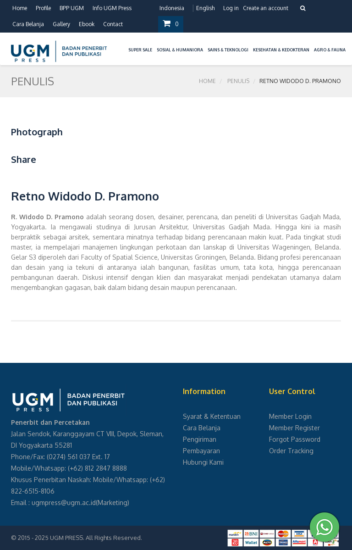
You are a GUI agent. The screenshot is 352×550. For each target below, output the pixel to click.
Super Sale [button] (140, 49)
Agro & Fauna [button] (330, 49)
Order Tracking (291, 451)
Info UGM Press (112, 8)
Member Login (290, 416)
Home (19, 8)
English (205, 8)
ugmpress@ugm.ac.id (64, 502)
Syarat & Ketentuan (212, 416)
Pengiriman (199, 439)
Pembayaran (201, 451)
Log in (231, 8)
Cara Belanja (28, 24)
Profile (43, 8)
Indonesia (172, 8)
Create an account (265, 8)
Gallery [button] (61, 24)
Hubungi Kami (203, 462)
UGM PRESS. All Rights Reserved (95, 537)
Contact (113, 24)
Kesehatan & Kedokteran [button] (281, 49)
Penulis (238, 81)
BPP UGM (72, 8)
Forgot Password (294, 439)
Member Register (294, 428)
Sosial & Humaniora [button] (180, 49)
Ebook (86, 24)
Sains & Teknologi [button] (228, 49)
